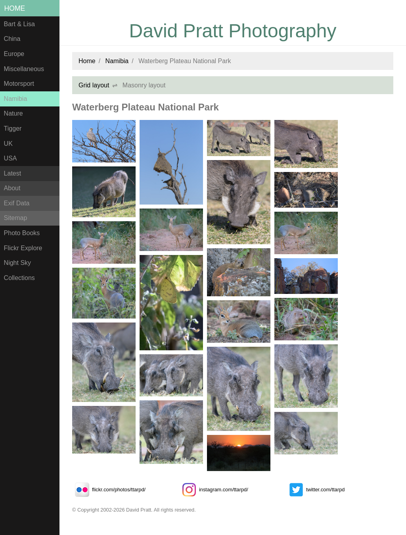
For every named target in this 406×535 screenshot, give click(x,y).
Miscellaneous (24, 69)
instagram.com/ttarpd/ (213, 490)
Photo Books (22, 233)
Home (14, 8)
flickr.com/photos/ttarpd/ (109, 490)
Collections (19, 277)
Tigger (13, 128)
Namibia (15, 98)
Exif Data (17, 203)
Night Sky (17, 262)
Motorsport (19, 83)
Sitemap (15, 217)
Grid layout (94, 85)
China (12, 38)
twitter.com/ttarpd (315, 490)
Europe (14, 53)
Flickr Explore (23, 248)
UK (8, 143)
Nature (13, 113)
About (12, 188)
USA (10, 158)
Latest (12, 173)
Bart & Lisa (19, 24)
